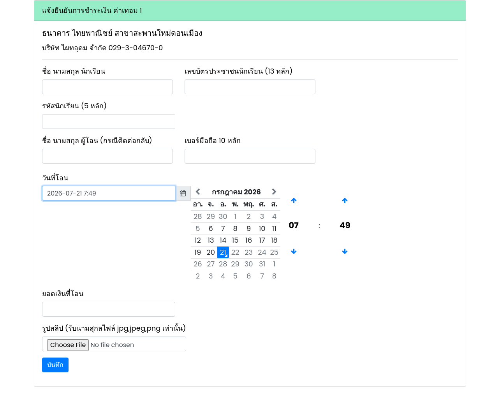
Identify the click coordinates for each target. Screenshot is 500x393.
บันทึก (55, 364)
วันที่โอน (55, 178)
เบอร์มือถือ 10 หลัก (213, 140)
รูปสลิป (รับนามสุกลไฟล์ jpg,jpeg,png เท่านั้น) (114, 328)
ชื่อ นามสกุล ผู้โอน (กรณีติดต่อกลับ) (97, 140)
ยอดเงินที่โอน (62, 293)
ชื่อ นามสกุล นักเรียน (73, 71)
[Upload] (114, 344)
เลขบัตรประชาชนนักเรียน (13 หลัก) (238, 71)
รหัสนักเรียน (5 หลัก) (74, 106)
